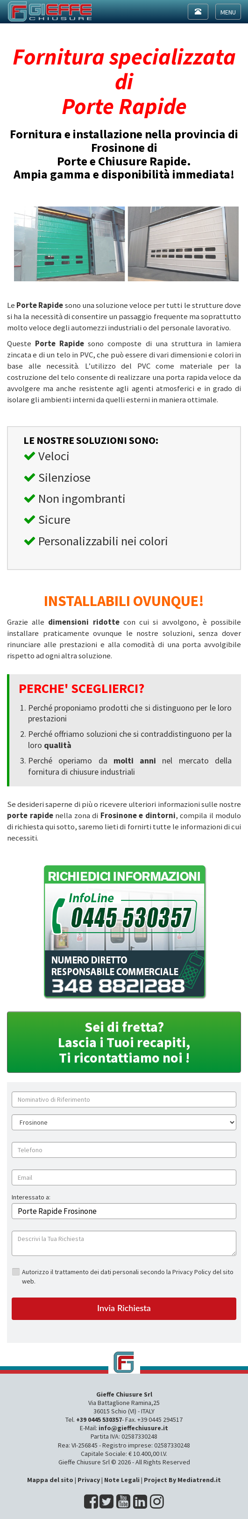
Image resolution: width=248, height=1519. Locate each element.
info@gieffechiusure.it (133, 1428)
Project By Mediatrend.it (182, 1480)
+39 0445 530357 (99, 1419)
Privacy (89, 1480)
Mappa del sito (50, 1480)
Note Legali (122, 1480)
